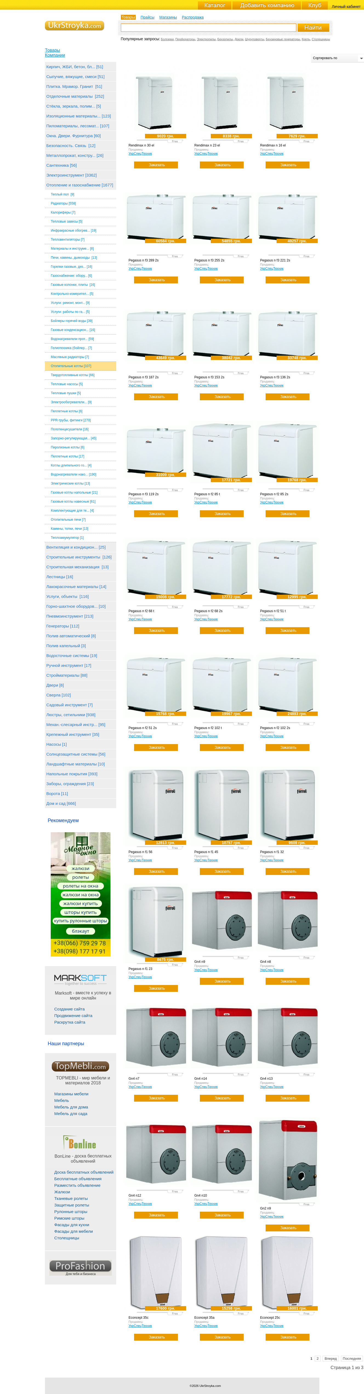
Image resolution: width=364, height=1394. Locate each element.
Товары (52, 50)
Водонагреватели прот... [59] (72, 339)
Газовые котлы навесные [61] (73, 501)
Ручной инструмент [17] (68, 665)
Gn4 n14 (200, 1079)
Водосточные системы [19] (71, 655)
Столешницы (321, 39)
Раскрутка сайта (69, 1022)
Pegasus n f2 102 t (208, 728)
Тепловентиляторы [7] (67, 239)
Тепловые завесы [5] (66, 221)
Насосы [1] (56, 744)
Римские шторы (69, 1218)
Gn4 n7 (134, 1079)
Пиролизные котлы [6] (67, 447)
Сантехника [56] (61, 165)
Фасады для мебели (73, 1231)
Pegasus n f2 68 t (141, 611)
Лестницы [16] (59, 576)
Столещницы (66, 1237)
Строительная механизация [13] (77, 566)
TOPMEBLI (67, 1078)
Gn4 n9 (199, 962)
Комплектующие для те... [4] (72, 510)
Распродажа (193, 17)
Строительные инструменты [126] (79, 557)
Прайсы (148, 17)
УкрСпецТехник (140, 153)
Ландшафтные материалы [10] (75, 764)
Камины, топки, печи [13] (69, 529)
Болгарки (167, 39)
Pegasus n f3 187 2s (143, 377)
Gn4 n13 (266, 1079)
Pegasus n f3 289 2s (143, 260)
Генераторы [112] (62, 626)
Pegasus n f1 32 (272, 852)
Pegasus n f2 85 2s (274, 494)
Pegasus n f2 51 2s (143, 728)
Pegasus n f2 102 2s (275, 728)
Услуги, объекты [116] (67, 596)
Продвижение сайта (73, 1015)
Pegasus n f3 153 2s (209, 377)
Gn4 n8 (265, 962)
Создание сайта (69, 1009)
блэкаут (80, 931)
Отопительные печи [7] (68, 520)
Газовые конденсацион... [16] (73, 330)
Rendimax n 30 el (141, 145)
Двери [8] (55, 685)
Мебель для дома (71, 1107)
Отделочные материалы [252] (75, 96)
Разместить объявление (77, 1185)
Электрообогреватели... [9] (71, 402)
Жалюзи (62, 1191)
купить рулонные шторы (80, 921)
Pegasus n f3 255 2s (209, 260)
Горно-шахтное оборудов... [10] (76, 606)
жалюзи (81, 868)
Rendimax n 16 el (273, 145)
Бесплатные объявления (77, 1178)
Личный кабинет (346, 6)
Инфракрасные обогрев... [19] (73, 230)
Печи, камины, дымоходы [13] (74, 258)
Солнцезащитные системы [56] (75, 754)
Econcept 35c (139, 1318)
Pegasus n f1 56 (140, 852)
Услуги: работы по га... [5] (70, 312)
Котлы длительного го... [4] (71, 465)
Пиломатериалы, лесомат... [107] (77, 125)
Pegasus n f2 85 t (207, 494)
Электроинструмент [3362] (71, 175)
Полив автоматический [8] (71, 635)
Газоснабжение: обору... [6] (71, 276)
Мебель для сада (70, 1113)
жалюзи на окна (80, 894)
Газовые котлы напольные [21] (74, 492)
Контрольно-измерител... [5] (72, 294)
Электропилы (206, 39)
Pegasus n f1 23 (140, 969)
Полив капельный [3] (66, 645)
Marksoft (63, 993)
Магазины (168, 17)
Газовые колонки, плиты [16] (73, 285)
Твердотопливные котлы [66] (72, 375)
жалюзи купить (80, 903)
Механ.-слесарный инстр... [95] (75, 724)
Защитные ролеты (71, 1205)
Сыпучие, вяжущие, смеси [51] (75, 76)
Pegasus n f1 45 (206, 852)
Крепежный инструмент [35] (72, 734)
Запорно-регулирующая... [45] (73, 438)
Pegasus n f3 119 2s (143, 494)
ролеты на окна (80, 886)
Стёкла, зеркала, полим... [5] (73, 106)
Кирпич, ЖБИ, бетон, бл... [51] (74, 66)
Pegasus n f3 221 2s (275, 260)
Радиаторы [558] (63, 203)
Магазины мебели (71, 1093)
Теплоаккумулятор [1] (67, 538)
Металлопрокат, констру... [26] (74, 155)
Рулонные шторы (70, 1211)
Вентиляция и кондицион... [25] (76, 547)
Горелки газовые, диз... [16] (71, 267)
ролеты (80, 877)
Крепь (306, 39)
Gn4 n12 (135, 1195)
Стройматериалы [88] (66, 675)
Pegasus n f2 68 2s (208, 611)
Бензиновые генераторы (283, 39)
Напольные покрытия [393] (72, 773)
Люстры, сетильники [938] (70, 714)
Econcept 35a (204, 1318)
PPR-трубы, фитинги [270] (71, 420)
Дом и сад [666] (61, 803)
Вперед (331, 1358)
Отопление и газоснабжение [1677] (79, 185)
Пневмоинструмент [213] (69, 616)
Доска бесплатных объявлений (83, 1172)
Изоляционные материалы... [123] (78, 116)
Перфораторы (185, 39)
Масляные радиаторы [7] (70, 357)
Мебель (61, 1100)
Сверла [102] (58, 695)
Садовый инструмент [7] (69, 704)
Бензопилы (225, 39)
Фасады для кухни (71, 1224)
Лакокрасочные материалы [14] (76, 586)
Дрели (239, 39)
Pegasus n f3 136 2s (275, 377)
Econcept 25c (270, 1318)
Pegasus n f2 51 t (273, 611)
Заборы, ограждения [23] (70, 783)
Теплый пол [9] (62, 194)
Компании (55, 55)
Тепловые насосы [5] (67, 384)
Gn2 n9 (265, 1208)
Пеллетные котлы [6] (66, 411)
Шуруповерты (254, 39)
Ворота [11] (57, 793)
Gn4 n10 (200, 1195)
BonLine (63, 1156)
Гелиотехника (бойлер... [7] (71, 348)
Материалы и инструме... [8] (72, 248)
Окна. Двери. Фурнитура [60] (73, 135)
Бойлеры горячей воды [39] (71, 321)
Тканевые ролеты (71, 1198)
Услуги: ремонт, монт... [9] (70, 303)
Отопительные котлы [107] (71, 366)
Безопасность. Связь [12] (70, 145)
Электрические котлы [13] (70, 483)
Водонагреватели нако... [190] (73, 474)
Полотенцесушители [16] (70, 429)
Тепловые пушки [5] (66, 393)
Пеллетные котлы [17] (67, 456)
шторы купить (80, 912)
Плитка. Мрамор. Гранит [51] (74, 86)
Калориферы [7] (63, 212)
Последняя (352, 1358)
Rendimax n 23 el (207, 145)
